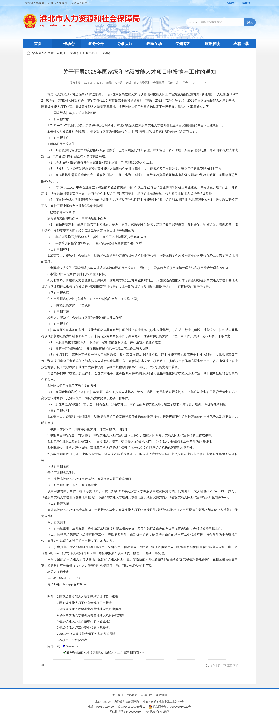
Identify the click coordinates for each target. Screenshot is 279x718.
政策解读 (212, 43)
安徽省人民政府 (34, 2)
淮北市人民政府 (57, 2)
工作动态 (67, 43)
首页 (38, 43)
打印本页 (215, 665)
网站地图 (161, 694)
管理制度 (146, 694)
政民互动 (154, 43)
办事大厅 (125, 43)
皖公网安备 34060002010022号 (170, 707)
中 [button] (200, 82)
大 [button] (194, 82)
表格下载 (241, 43)
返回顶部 (232, 665)
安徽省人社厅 (79, 2)
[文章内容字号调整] (196, 82)
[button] (228, 3)
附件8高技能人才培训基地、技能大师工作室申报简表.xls (105, 652)
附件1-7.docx (73, 646)
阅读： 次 (173, 82)
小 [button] (206, 82)
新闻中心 (88, 53)
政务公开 (96, 43)
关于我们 (117, 694)
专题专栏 (183, 43)
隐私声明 (132, 694)
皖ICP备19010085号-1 (131, 706)
